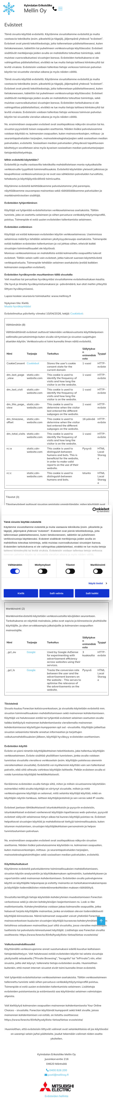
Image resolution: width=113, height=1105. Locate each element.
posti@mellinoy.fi (58, 1074)
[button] (60, 8)
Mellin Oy (35, 10)
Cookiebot (76, 313)
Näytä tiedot (96, 583)
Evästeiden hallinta (56, 1096)
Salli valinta (56, 593)
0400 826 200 (58, 1070)
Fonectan (28, 708)
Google (31, 652)
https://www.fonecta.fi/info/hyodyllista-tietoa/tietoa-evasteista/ (59, 934)
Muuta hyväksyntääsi (17, 306)
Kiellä (21, 593)
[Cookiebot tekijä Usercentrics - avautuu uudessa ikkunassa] (94, 509)
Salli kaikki (92, 593)
